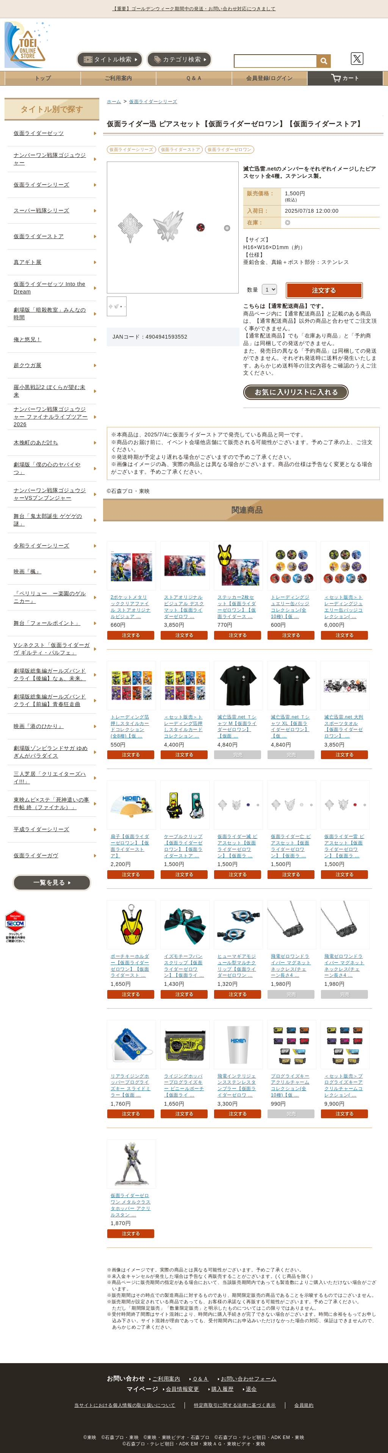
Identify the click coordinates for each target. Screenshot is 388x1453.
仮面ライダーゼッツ (39, 133)
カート (345, 78)
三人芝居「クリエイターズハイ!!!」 (50, 778)
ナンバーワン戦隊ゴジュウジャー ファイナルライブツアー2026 (51, 416)
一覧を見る (49, 882)
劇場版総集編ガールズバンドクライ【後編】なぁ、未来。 (50, 674)
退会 (251, 1389)
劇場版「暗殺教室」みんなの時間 (50, 313)
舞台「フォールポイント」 (47, 623)
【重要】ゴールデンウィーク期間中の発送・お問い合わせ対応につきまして (194, 8)
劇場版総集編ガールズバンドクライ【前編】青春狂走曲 (50, 700)
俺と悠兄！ (28, 339)
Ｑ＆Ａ (194, 78)
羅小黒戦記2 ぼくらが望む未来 (49, 391)
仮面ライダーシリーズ (153, 101)
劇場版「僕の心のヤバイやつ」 (47, 468)
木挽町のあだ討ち (36, 442)
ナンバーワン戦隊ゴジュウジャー (50, 159)
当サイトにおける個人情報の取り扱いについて (124, 1405)
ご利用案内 (119, 78)
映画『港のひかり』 (39, 726)
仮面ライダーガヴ (36, 855)
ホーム (114, 101)
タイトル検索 (108, 59)
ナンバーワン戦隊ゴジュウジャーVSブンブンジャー (50, 494)
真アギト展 (28, 262)
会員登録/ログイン (269, 78)
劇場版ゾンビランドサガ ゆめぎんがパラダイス (51, 752)
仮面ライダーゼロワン (230, 149)
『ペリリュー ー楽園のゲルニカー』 (50, 597)
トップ (42, 78)
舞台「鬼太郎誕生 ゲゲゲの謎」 (48, 520)
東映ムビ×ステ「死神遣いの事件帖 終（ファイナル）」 (51, 803)
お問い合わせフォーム (249, 1379)
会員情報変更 (182, 1389)
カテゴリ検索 (177, 59)
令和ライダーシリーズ (41, 546)
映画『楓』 (28, 571)
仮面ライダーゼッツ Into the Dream (49, 288)
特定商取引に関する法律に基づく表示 (235, 1405)
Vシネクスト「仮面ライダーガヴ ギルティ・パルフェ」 (52, 649)
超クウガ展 (28, 365)
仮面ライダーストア (180, 149)
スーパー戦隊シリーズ (41, 210)
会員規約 (304, 1405)
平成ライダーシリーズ (41, 829)
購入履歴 (222, 1389)
